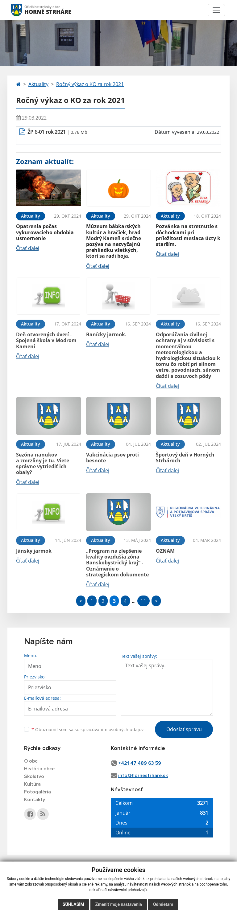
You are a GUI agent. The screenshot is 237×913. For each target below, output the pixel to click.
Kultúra (32, 784)
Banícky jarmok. (106, 334)
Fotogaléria (37, 791)
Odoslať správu (184, 729)
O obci (31, 761)
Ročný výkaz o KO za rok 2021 (90, 84)
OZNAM (165, 550)
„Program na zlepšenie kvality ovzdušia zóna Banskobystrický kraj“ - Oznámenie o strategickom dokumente (117, 562)
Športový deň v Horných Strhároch (185, 457)
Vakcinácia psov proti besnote (112, 457)
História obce (39, 768)
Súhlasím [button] (73, 904)
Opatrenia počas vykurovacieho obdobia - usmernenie (46, 232)
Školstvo (34, 776)
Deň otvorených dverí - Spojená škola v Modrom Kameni (46, 340)
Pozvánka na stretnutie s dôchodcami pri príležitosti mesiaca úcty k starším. (188, 235)
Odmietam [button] (163, 904)
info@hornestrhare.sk (143, 775)
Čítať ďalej (27, 248)
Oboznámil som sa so (87, 729)
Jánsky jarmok (34, 550)
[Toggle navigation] (216, 10)
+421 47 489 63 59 (139, 763)
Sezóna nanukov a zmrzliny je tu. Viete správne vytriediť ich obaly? (42, 463)
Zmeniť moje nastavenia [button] (118, 904)
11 (143, 600)
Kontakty (34, 799)
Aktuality (38, 84)
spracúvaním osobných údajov (112, 729)
